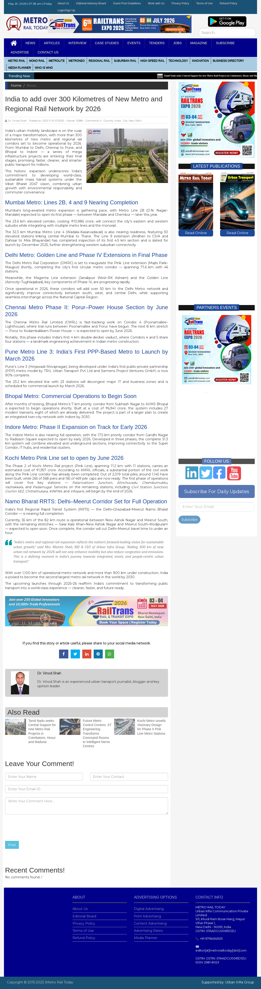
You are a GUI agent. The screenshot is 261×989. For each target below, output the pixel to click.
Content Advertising (150, 921)
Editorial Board (84, 913)
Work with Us (156, 3)
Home (16, 85)
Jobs (177, 43)
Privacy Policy (180, 3)
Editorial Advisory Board (91, 3)
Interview (77, 43)
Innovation (200, 60)
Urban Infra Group (239, 982)
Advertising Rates (148, 928)
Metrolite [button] (57, 60)
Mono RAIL (37, 60)
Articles (52, 43)
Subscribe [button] (225, 43)
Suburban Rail (125, 60)
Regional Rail (99, 60)
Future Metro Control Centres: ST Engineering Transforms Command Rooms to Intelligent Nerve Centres (97, 730)
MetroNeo (77, 60)
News (30, 43)
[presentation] (40, 828)
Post (12, 845)
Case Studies (107, 43)
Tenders (157, 43)
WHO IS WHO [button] (44, 67)
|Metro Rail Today (59, 982)
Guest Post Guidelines (127, 3)
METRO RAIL (16, 60)
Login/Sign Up (66, 10)
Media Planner (145, 935)
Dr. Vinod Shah (16, 120)
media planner (19, 67)
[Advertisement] (216, 266)
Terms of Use (204, 3)
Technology (178, 60)
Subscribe (189, 517)
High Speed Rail (152, 60)
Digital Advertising (149, 906)
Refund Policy (228, 3)
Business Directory (228, 60)
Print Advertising (147, 913)
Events (133, 43)
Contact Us (48, 52)
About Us (63, 3)
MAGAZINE (198, 43)
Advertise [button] (20, 52)
